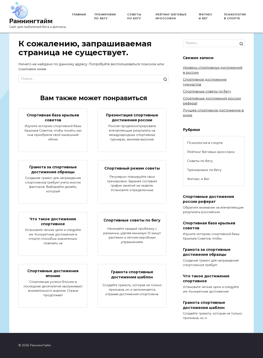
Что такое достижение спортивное (53, 221)
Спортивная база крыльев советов (53, 117)
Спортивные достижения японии (52, 273)
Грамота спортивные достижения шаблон (132, 274)
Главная (79, 14)
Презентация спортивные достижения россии (132, 117)
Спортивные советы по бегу (132, 220)
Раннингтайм (31, 20)
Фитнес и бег (198, 179)
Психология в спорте (205, 143)
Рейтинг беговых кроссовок (211, 152)
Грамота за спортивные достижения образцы (53, 169)
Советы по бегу (200, 161)
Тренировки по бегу (204, 170)
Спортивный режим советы (132, 168)
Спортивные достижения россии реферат (208, 199)
